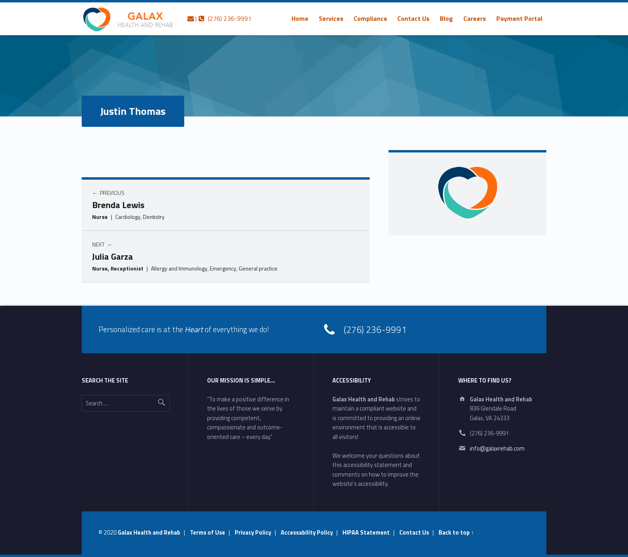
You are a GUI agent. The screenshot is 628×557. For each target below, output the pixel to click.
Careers (474, 18)
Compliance (370, 18)
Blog (446, 18)
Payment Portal (519, 18)
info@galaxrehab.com (497, 448)
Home (300, 18)
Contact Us (413, 18)
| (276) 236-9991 (219, 18)
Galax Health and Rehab (149, 532)
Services (331, 18)
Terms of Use (207, 532)
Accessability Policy (307, 532)
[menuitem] (300, 18)
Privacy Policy (253, 532)
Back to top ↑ (456, 532)
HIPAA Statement (366, 532)
